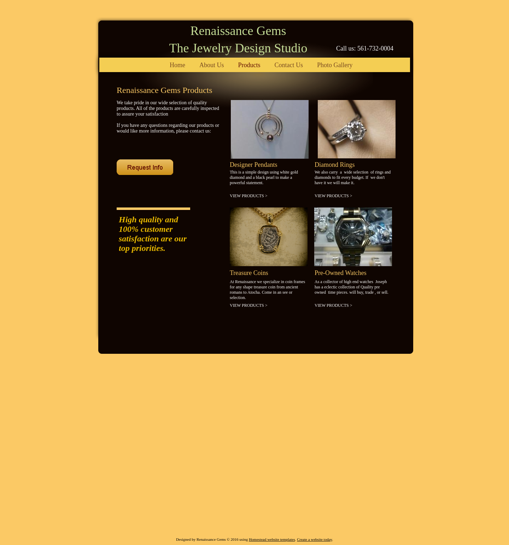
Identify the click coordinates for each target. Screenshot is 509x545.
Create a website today (314, 539)
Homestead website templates (272, 539)
